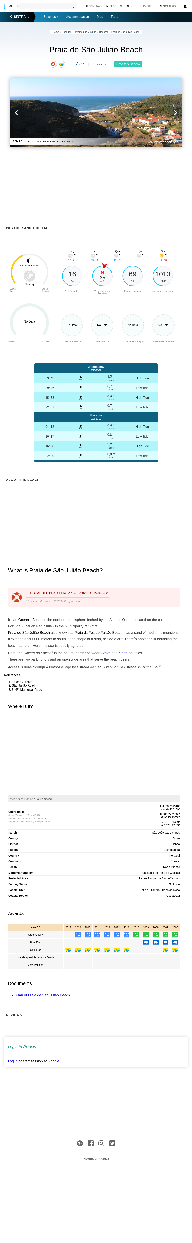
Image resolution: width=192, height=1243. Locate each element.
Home (56, 32)
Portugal (66, 32)
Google (53, 1061)
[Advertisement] (96, 179)
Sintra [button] (20, 17)
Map (100, 16)
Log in (13, 1061)
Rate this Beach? (128, 64)
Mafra (123, 653)
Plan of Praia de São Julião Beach (43, 995)
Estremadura (80, 32)
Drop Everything (141, 6)
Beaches (51, 16)
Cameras (94, 6)
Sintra (93, 32)
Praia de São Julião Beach (125, 32)
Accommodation (77, 16)
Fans (114, 16)
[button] (53, 112)
